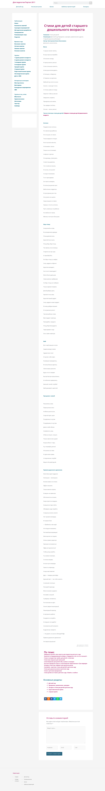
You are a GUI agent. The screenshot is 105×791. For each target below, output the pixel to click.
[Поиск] (90, 2)
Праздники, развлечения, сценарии (59, 685)
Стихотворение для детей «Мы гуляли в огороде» (59, 661)
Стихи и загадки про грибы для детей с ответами (59, 658)
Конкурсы (86, 6)
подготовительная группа (56, 689)
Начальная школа (36, 6)
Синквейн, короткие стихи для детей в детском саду (60, 667)
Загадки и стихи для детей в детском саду (61, 687)
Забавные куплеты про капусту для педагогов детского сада (62, 654)
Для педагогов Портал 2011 (24, 2)
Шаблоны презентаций (68, 6)
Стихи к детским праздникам (53, 671)
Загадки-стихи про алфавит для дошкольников (58, 665)
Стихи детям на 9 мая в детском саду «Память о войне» (61, 672)
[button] (45, 698)
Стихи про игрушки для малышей (54, 660)
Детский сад (19, 6)
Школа (52, 6)
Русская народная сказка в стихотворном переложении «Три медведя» (65, 663)
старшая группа (53, 691)
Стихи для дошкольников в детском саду (56, 669)
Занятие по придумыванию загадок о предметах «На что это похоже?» (65, 656)
